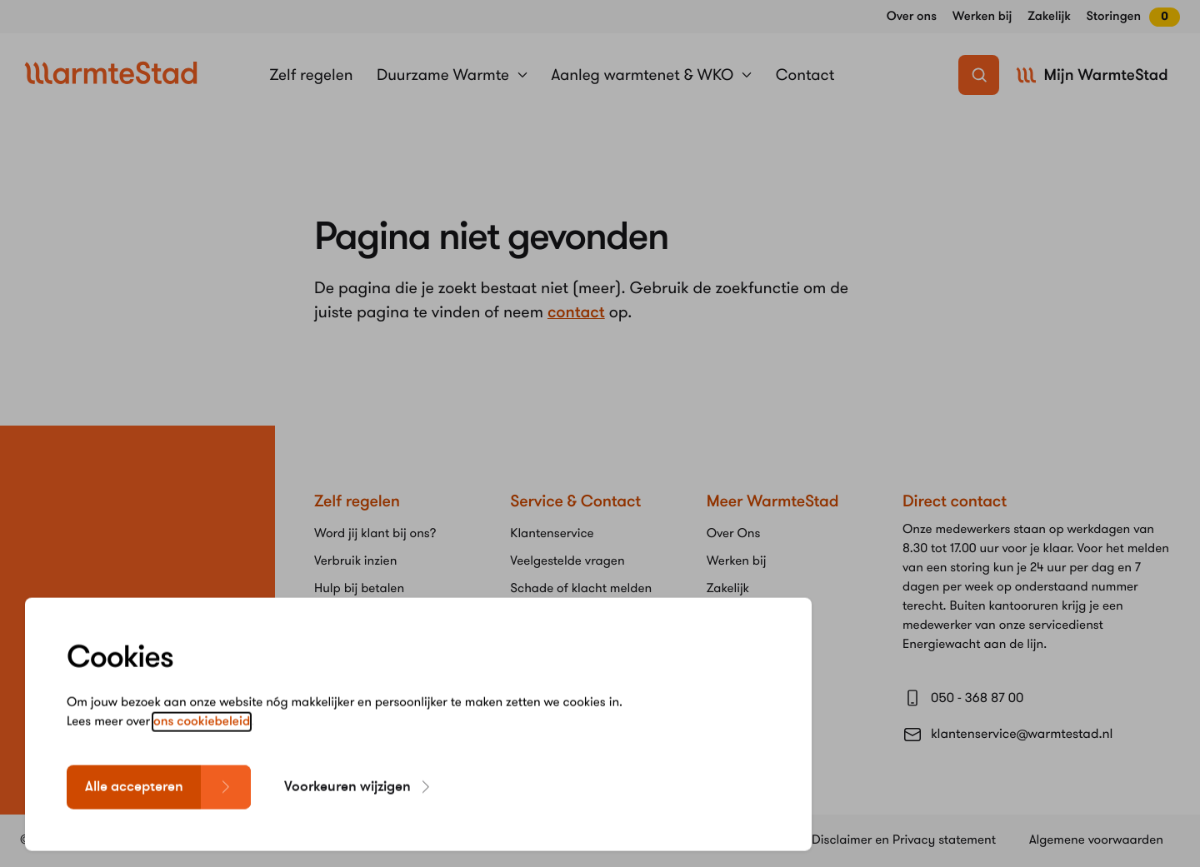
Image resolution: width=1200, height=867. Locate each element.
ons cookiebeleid (201, 748)
